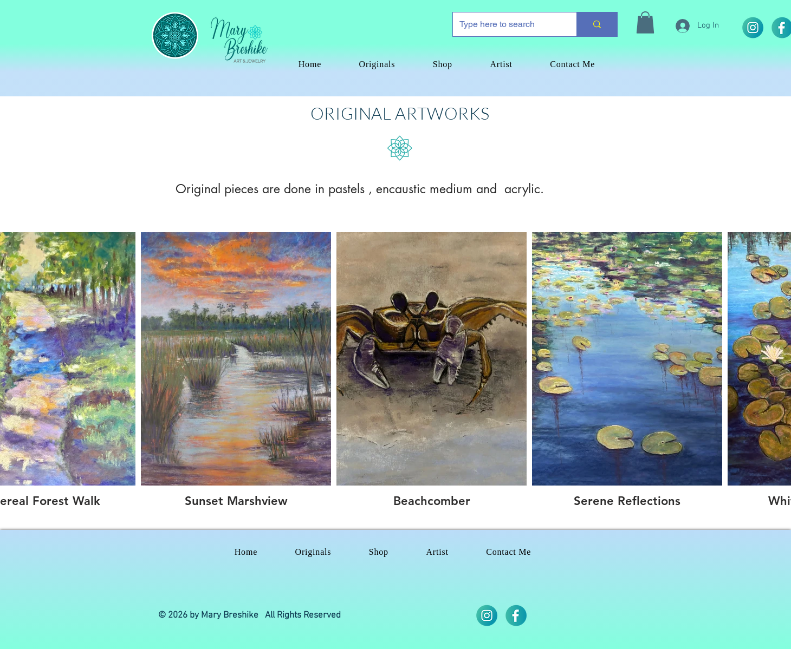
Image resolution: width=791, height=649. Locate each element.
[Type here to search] (506, 24)
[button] (645, 22)
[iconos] (515, 615)
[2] (752, 27)
